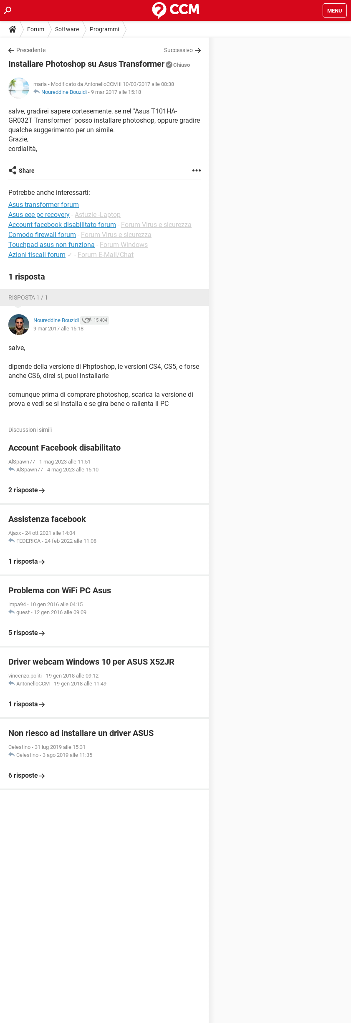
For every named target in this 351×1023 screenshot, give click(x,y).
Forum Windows (124, 245)
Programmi (104, 29)
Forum (35, 29)
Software (67, 29)
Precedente (30, 50)
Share (27, 170)
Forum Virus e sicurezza (156, 225)
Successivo (178, 50)
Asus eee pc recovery (39, 215)
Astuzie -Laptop (98, 215)
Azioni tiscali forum (37, 255)
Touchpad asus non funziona (51, 245)
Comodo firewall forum (42, 235)
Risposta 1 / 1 (28, 297)
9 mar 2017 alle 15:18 (116, 92)
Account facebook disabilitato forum (62, 225)
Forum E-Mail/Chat (106, 255)
